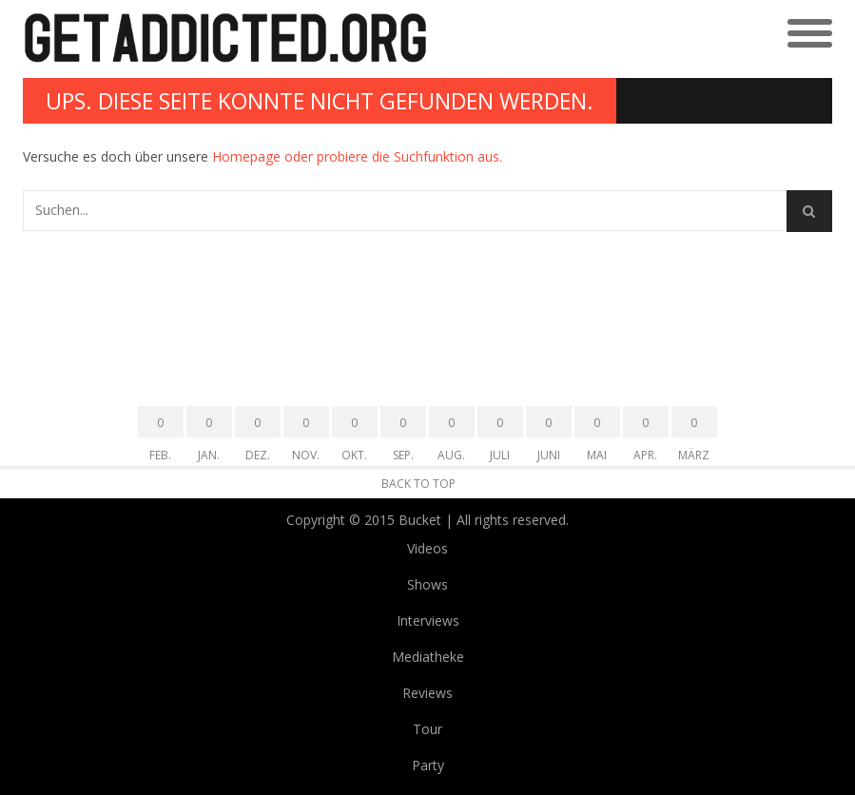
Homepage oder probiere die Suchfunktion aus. (357, 156)
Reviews (427, 693)
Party (428, 765)
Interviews (428, 620)
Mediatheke (428, 657)
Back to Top (418, 483)
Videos (427, 548)
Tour (427, 729)
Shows (427, 584)
